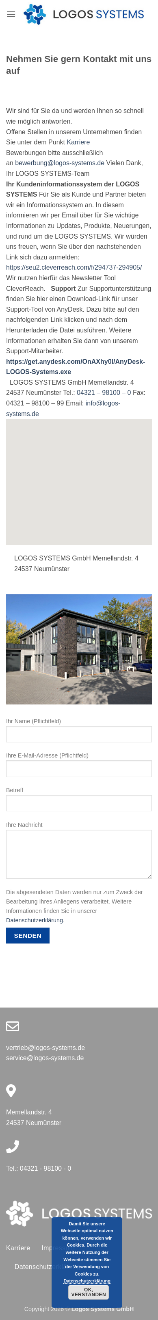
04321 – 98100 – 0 (104, 392)
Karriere (78, 142)
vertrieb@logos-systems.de (45, 1047)
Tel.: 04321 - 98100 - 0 (38, 1168)
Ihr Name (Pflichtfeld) (79, 733)
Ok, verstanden (88, 1292)
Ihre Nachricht (79, 853)
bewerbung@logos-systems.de (59, 162)
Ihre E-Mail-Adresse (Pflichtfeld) (79, 767)
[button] (11, 14)
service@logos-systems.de (45, 1057)
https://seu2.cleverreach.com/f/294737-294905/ (74, 267)
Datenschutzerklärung (34, 920)
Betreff (79, 802)
